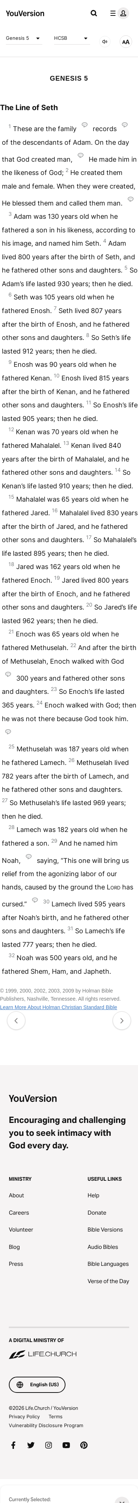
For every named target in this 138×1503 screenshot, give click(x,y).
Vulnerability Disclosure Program (46, 1425)
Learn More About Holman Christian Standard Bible (58, 1007)
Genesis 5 (24, 38)
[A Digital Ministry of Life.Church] (69, 1343)
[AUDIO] (105, 42)
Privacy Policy (24, 1416)
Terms (56, 1416)
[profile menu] (118, 13)
